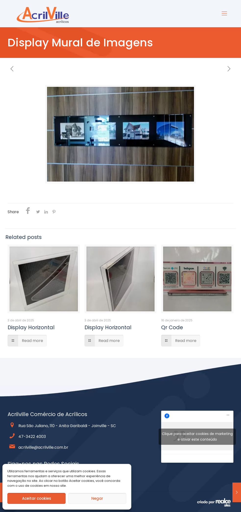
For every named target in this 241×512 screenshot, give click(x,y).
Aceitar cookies (36, 498)
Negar (97, 498)
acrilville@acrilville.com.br (43, 447)
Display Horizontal (31, 327)
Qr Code (172, 327)
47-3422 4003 (32, 436)
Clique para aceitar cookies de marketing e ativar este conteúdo (197, 436)
